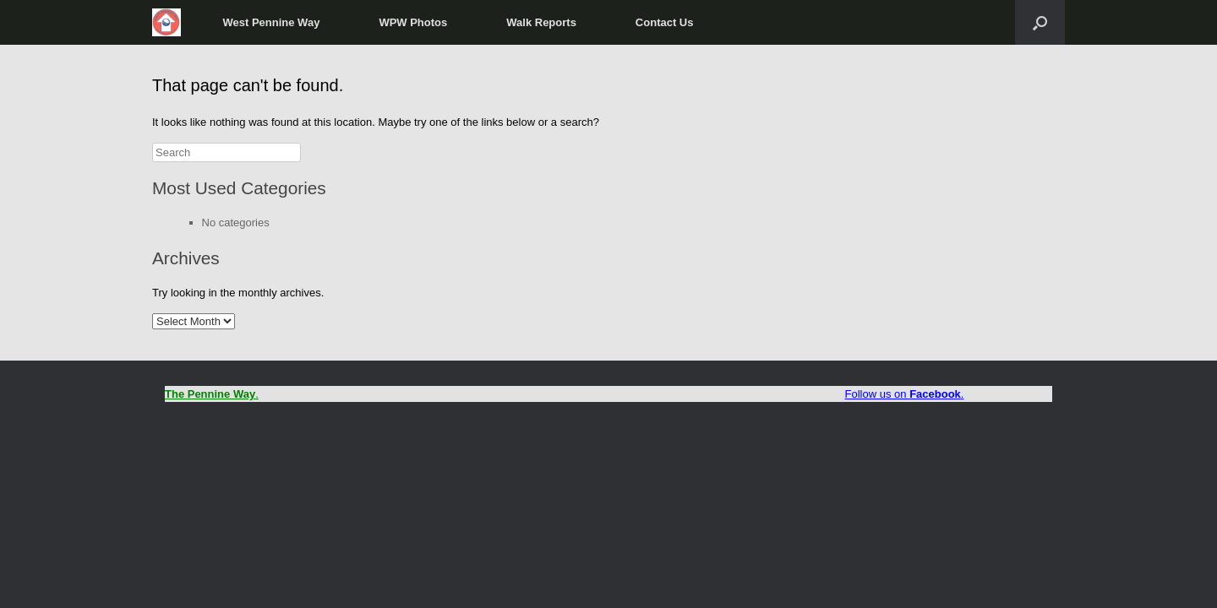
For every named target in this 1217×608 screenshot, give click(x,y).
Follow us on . (904, 394)
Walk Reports (541, 22)
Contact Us (665, 22)
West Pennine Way (271, 22)
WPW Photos (413, 22)
